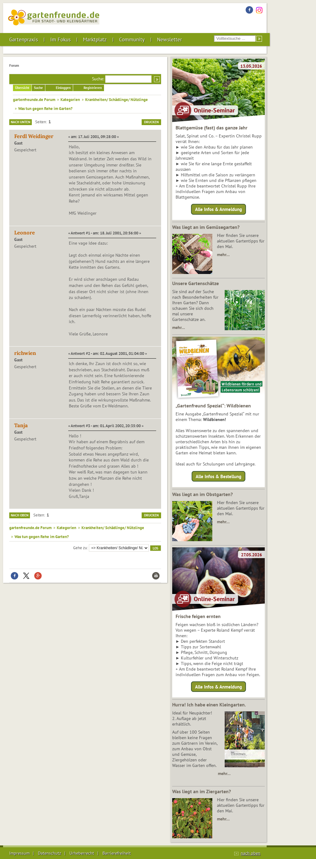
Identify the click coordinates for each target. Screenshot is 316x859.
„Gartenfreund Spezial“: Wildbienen (213, 405)
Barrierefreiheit (116, 853)
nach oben (250, 853)
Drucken (151, 122)
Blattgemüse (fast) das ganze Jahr (211, 127)
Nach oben (19, 515)
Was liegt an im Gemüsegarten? (205, 227)
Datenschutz (49, 853)
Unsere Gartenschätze (195, 283)
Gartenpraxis (23, 39)
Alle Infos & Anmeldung (218, 209)
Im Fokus (60, 39)
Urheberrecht (81, 853)
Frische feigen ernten (198, 616)
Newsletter (169, 39)
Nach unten (20, 122)
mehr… (223, 254)
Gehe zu (80, 547)
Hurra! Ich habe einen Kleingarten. (209, 704)
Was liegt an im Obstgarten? (202, 494)
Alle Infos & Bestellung (218, 476)
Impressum (19, 853)
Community (132, 39)
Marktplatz (95, 39)
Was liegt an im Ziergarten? (201, 791)
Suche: (98, 79)
